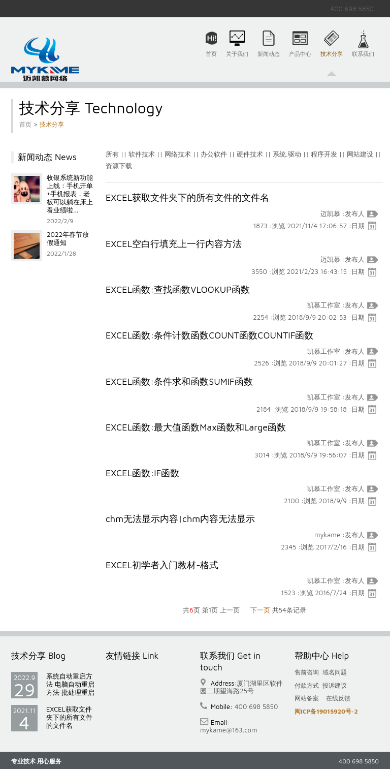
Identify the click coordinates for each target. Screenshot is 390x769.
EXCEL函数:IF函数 (142, 473)
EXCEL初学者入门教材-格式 (162, 565)
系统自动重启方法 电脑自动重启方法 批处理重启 (70, 684)
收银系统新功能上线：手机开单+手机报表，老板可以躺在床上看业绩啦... (70, 193)
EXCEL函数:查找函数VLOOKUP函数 (178, 289)
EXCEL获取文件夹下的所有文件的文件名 (187, 197)
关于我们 (237, 59)
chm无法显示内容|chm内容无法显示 (180, 518)
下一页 (260, 610)
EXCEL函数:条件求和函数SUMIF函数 (179, 381)
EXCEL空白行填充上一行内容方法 (174, 243)
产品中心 (300, 59)
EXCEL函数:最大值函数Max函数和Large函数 (196, 427)
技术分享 (331, 59)
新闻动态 (268, 59)
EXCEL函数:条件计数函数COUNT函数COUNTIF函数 (209, 335)
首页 (211, 59)
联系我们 (363, 59)
